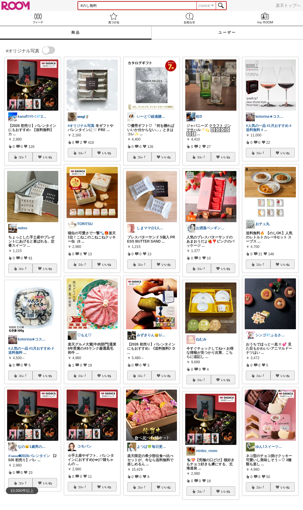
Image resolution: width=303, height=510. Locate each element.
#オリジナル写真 (81, 126)
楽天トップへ (288, 5)
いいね (47, 157)
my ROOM (265, 18)
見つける (114, 18)
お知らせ (189, 18)
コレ (22, 157)
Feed (38, 18)
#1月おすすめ (40, 348)
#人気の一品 (18, 348)
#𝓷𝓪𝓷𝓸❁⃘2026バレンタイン (29, 456)
